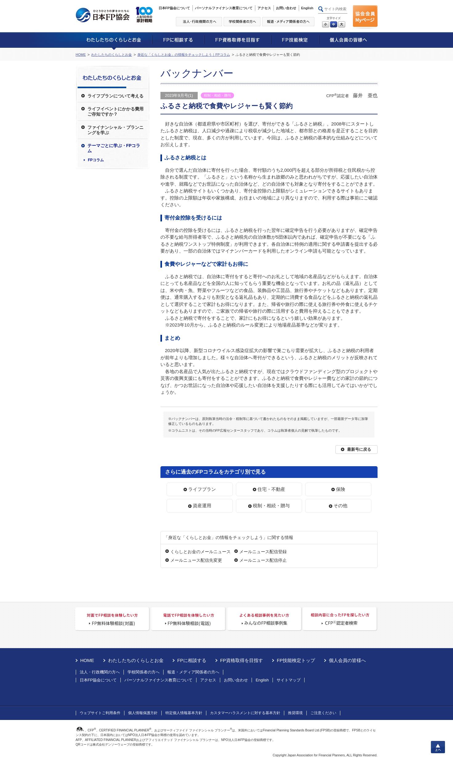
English (307, 8)
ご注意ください (323, 713)
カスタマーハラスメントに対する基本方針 (245, 713)
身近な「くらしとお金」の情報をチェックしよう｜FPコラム (183, 54)
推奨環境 (295, 713)
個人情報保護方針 (143, 713)
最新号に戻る (359, 449)
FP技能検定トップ (296, 660)
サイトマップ (289, 680)
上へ (438, 747)
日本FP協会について (174, 8)
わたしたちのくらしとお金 (111, 54)
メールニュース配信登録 (263, 551)
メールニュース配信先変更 (196, 560)
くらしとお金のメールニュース (200, 551)
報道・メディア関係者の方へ (193, 672)
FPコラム (96, 160)
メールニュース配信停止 (263, 560)
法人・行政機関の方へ (100, 672)
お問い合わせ (286, 8)
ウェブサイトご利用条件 (100, 713)
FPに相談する (191, 660)
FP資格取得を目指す (241, 660)
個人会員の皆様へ (347, 660)
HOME (81, 54)
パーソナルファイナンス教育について (224, 8)
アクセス (264, 8)
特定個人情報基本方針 (183, 713)
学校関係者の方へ (143, 672)
